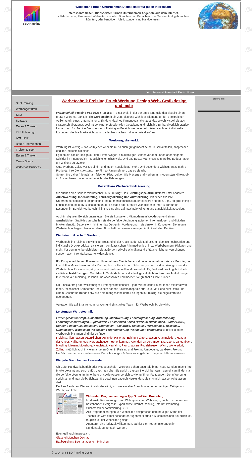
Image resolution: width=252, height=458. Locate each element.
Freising (61, 337)
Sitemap (190, 92)
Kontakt (181, 92)
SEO (19, 114)
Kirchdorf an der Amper (145, 341)
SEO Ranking (24, 103)
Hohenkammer (120, 341)
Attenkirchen (93, 337)
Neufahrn (114, 345)
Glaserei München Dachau (73, 437)
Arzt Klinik (22, 138)
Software (21, 120)
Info (148, 92)
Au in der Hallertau (113, 337)
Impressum (158, 92)
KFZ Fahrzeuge (26, 132)
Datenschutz (170, 92)
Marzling (61, 345)
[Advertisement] (126, 59)
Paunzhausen (130, 345)
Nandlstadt (100, 345)
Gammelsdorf (166, 337)
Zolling (60, 349)
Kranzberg (167, 341)
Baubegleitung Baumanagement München (82, 441)
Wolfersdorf (176, 345)
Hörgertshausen (99, 341)
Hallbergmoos (79, 341)
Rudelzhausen (149, 345)
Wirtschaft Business (28, 167)
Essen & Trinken (26, 126)
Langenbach (183, 341)
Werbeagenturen (26, 109)
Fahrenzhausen (147, 337)
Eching (131, 337)
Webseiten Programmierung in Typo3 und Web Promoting (124, 396)
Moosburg (85, 345)
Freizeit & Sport (25, 149)
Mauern (73, 345)
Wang (163, 345)
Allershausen (75, 337)
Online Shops (24, 161)
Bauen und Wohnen (28, 143)
